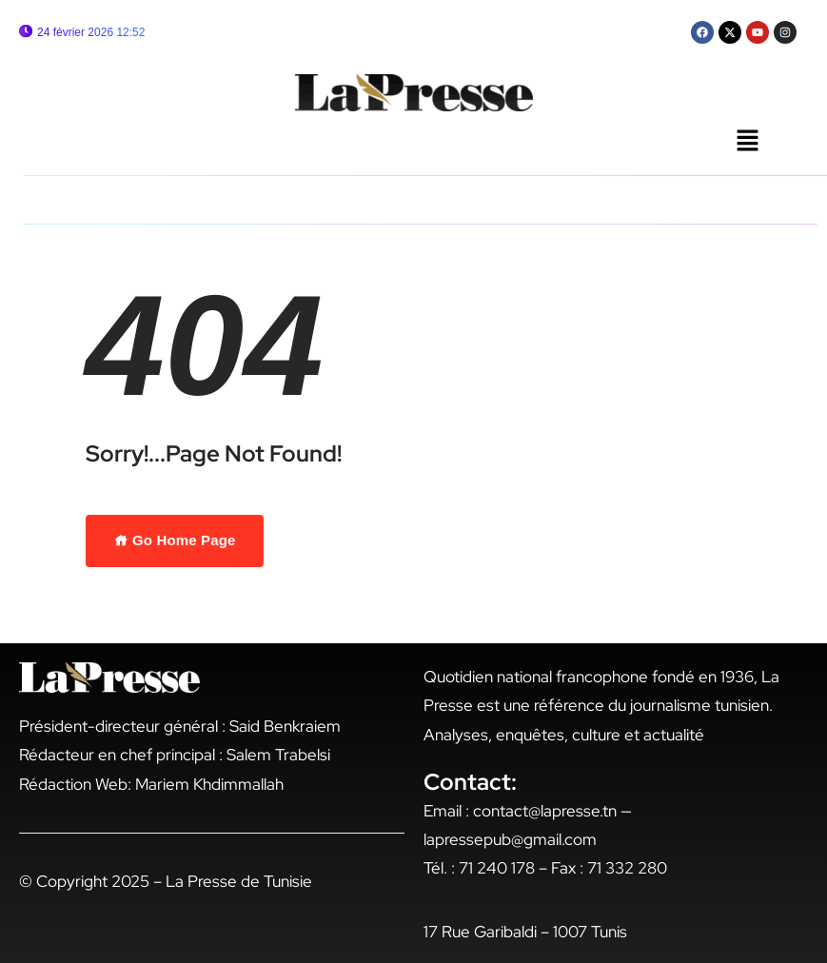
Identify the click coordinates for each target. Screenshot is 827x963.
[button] (747, 142)
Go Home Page (175, 540)
